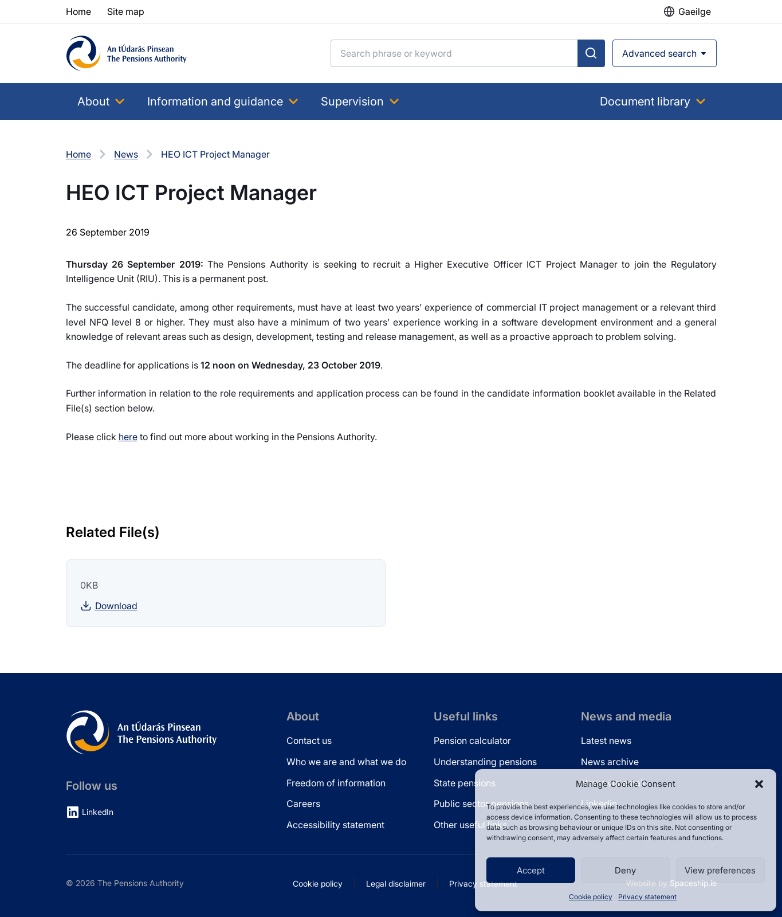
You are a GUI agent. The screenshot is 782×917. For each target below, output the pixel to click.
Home (78, 154)
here (128, 436)
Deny (625, 870)
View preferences (720, 870)
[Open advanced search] (664, 53)
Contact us (309, 740)
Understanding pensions (485, 761)
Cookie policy (590, 896)
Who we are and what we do (346, 761)
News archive (610, 761)
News (126, 154)
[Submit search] (591, 53)
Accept (531, 870)
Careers (303, 803)
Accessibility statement (335, 824)
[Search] (454, 53)
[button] (759, 784)
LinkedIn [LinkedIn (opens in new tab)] (97, 812)
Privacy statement (647, 896)
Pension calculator (472, 740)
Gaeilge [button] (694, 11)
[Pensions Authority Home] (126, 53)
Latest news (606, 740)
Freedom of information (336, 783)
